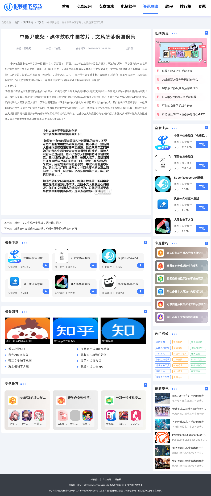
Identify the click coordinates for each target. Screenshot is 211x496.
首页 (65, 6)
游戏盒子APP (163, 377)
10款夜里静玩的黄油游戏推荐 (180, 88)
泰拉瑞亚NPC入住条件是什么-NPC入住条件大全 (185, 114)
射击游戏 (178, 371)
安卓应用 (84, 6)
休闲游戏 (178, 365)
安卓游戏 (106, 6)
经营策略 (195, 371)
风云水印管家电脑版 (35, 284)
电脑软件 (128, 6)
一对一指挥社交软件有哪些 (129, 397)
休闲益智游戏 (162, 359)
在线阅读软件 (198, 348)
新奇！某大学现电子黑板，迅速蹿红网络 (37, 222)
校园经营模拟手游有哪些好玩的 (185, 278)
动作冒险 (178, 359)
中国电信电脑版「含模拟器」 (35, 258)
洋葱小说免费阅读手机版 (19, 341)
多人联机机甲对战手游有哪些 (184, 252)
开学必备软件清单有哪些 (81, 397)
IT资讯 (40, 22)
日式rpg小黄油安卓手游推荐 (179, 96)
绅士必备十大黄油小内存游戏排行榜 (186, 291)
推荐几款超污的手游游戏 (177, 70)
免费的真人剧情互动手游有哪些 (190, 408)
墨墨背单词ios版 (128, 284)
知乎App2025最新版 (64, 341)
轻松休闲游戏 (198, 359)
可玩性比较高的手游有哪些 (188, 421)
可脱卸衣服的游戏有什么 (177, 105)
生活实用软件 (162, 348)
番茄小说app (16, 348)
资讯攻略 (150, 6)
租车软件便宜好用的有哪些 (188, 395)
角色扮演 (178, 342)
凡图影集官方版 (80, 284)
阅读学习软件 (180, 353)
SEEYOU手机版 (140, 423)
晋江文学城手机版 (20, 360)
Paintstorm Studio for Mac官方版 (190, 434)
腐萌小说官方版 (91, 360)
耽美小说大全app (92, 366)
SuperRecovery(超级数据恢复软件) (130, 258)
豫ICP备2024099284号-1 (130, 485)
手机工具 (160, 353)
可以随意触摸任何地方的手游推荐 (186, 304)
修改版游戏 (196, 342)
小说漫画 (178, 348)
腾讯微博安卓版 (127, 423)
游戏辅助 (160, 342)
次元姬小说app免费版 (95, 348)
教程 (169, 6)
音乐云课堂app (79, 423)
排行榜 (185, 6)
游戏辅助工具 (162, 365)
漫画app (177, 377)
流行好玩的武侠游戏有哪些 (188, 460)
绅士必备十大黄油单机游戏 (182, 317)
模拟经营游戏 (198, 365)
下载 (46, 265)
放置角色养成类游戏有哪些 (182, 265)
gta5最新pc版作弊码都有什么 (180, 79)
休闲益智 (195, 353)
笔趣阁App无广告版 (94, 354)
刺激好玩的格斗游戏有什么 (188, 447)
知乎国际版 (107, 341)
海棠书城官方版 (18, 366)
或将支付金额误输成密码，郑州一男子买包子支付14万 (45, 228)
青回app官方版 (115, 423)
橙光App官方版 (18, 354)
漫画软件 (160, 371)
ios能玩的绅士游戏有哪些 (32, 397)
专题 (202, 6)
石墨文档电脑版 (80, 258)
